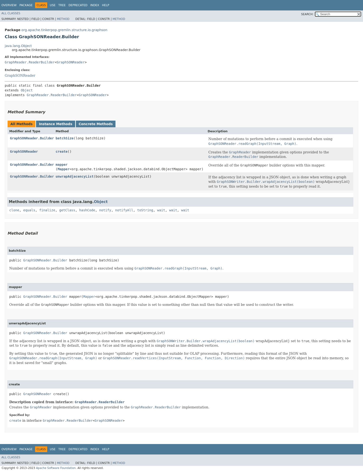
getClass (67, 210)
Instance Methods (55, 124)
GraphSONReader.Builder (32, 138)
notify (105, 210)
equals (29, 210)
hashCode (87, 210)
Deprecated (78, 5)
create (61, 151)
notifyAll (124, 210)
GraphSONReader (71, 62)
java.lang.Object (18, 46)
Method (63, 19)
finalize (47, 210)
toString (145, 210)
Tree (62, 5)
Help (105, 5)
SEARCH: (307, 14)
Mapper (64, 169)
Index (94, 5)
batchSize (64, 138)
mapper (61, 164)
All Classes (10, 13)
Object (27, 90)
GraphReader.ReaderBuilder (30, 62)
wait (161, 210)
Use (52, 5)
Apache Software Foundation (56, 468)
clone (14, 210)
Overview (9, 5)
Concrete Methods (96, 124)
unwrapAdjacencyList (74, 176)
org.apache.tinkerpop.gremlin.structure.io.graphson (64, 30)
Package (25, 5)
